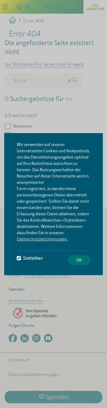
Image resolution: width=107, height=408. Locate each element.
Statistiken (30, 258)
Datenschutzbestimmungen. (42, 239)
